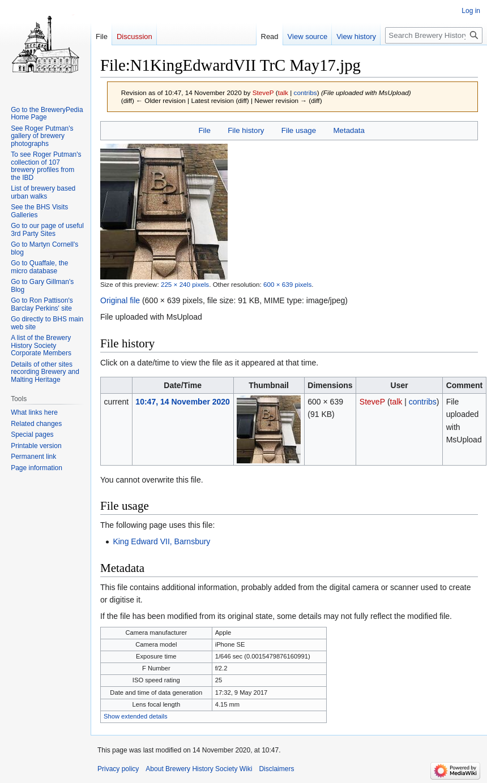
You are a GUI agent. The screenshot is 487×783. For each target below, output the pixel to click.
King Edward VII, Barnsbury (161, 541)
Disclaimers (276, 769)
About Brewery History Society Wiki (199, 769)
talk (283, 92)
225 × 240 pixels (185, 284)
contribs (305, 92)
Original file (120, 300)
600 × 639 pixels (287, 284)
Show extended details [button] (136, 716)
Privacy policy (118, 769)
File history (246, 130)
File (204, 130)
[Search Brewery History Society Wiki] (433, 35)
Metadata (348, 130)
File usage (298, 130)
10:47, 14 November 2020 (182, 401)
